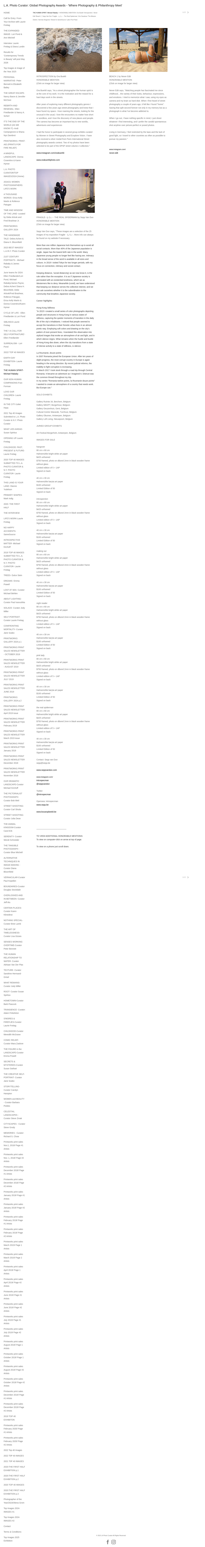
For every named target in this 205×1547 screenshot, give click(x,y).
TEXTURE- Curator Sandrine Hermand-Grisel (12, 973)
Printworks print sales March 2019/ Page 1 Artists (13, 1245)
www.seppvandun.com (46, 770)
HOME (7, 13)
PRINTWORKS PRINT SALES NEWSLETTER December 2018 (14, 759)
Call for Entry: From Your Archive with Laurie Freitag (15, 21)
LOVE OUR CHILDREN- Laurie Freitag (12, 395)
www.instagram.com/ (117, 149)
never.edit (113, 153)
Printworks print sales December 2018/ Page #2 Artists (14, 1183)
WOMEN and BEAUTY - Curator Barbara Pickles (14, 1102)
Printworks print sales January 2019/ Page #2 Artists (14, 1207)
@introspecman (43, 794)
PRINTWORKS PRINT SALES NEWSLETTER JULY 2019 (14, 675)
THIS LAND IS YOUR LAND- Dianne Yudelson (13, 486)
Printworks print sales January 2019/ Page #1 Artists (14, 1195)
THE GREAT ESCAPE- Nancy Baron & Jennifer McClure (14, 96)
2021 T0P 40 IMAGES (14, 1461)
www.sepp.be (42, 805)
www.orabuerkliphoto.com (48, 160)
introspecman (42, 780)
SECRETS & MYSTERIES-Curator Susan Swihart (13, 1065)
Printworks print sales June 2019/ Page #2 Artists (13, 1307)
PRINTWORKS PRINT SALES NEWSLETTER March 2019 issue (14, 734)
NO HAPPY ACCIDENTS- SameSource (10, 531)
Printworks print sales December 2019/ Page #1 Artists (14, 1394)
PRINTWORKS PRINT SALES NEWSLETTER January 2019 (14, 747)
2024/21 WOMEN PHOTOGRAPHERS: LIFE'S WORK (13, 185)
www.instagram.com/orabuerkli (50, 153)
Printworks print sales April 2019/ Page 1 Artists (13, 1270)
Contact (7, 1526)
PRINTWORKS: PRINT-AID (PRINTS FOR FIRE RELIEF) (14, 144)
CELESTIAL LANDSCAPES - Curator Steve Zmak (13, 1115)
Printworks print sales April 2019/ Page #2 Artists (13, 1282)
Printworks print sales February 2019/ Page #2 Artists (13, 1232)
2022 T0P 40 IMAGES (14, 1456)
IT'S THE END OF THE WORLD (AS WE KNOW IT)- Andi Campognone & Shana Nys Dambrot (14, 128)
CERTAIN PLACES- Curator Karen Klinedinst (13, 911)
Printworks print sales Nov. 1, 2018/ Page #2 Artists (14, 1158)
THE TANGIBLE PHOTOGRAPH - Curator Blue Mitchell (13, 849)
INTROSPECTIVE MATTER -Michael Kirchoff (12, 543)
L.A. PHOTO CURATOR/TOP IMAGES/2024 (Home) (14, 172)
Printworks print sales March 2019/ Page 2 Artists (13, 1257)
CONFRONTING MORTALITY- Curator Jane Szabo (13, 629)
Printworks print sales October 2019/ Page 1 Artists (14, 1357)
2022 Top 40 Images (13, 1450)
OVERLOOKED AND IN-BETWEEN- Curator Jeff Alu (14, 898)
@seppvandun (43, 784)
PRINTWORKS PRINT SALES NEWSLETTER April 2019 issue (14, 709)
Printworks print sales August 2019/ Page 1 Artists (13, 1345)
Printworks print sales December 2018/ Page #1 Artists (14, 1170)
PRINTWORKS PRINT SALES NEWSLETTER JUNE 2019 (14, 688)
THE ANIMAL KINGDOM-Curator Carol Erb (12, 827)
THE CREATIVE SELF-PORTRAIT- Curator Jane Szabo (14, 1077)
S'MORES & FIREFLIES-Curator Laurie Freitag (12, 1022)
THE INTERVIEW (12, 513)
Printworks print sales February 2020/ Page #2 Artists (13, 1441)
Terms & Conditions (12, 1532)
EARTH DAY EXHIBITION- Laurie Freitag (13, 361)
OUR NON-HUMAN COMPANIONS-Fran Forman (13, 382)
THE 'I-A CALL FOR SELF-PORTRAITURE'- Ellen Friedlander (14, 334)
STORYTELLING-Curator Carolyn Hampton (12, 1090)
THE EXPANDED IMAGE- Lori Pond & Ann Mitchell (13, 34)
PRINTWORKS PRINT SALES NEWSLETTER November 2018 (14, 772)
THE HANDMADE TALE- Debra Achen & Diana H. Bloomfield (14, 238)
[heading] (11, 5)
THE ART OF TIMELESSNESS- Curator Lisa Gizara (12, 933)
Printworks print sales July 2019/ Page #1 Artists (13, 1320)
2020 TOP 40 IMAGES (14, 1485)
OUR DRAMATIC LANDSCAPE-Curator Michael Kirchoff (13, 784)
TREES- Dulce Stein (13, 575)
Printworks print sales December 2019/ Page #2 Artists (14, 1407)
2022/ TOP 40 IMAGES (14, 352)
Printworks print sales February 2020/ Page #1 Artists (13, 1429)
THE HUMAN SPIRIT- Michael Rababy (45, 13)
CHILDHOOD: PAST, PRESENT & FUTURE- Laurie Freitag (14, 450)
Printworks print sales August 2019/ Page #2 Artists (14, 1370)
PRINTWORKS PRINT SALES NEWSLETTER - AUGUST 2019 (14, 663)
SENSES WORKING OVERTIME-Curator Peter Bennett (13, 945)
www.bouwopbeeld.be (46, 812)
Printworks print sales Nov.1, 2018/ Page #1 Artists (13, 1145)
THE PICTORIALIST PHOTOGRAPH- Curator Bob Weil (13, 797)
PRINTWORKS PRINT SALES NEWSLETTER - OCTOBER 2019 (14, 650)
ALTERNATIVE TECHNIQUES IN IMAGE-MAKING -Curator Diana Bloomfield (12, 865)
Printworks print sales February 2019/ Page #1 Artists (13, 1220)
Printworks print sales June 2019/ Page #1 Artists (13, 1295)
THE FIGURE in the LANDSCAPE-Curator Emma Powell (13, 1052)
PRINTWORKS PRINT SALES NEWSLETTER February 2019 (14, 722)
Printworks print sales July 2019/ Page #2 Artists (13, 1332)
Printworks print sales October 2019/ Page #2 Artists (14, 1382)
